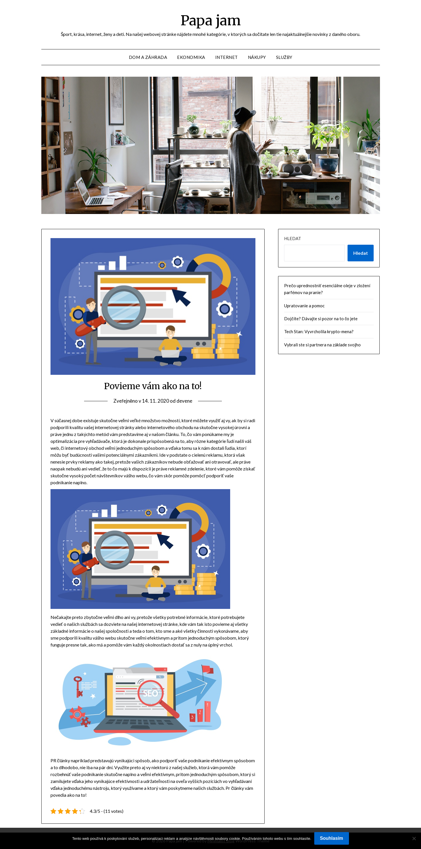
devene (184, 401)
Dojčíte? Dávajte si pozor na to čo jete (321, 318)
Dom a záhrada (148, 57)
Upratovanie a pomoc (304, 305)
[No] (414, 838)
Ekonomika (191, 57)
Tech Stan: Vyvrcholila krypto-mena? (319, 331)
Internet (226, 57)
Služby (284, 57)
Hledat (292, 238)
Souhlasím (331, 838)
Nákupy (257, 57)
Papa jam (211, 20)
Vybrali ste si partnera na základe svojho (322, 344)
